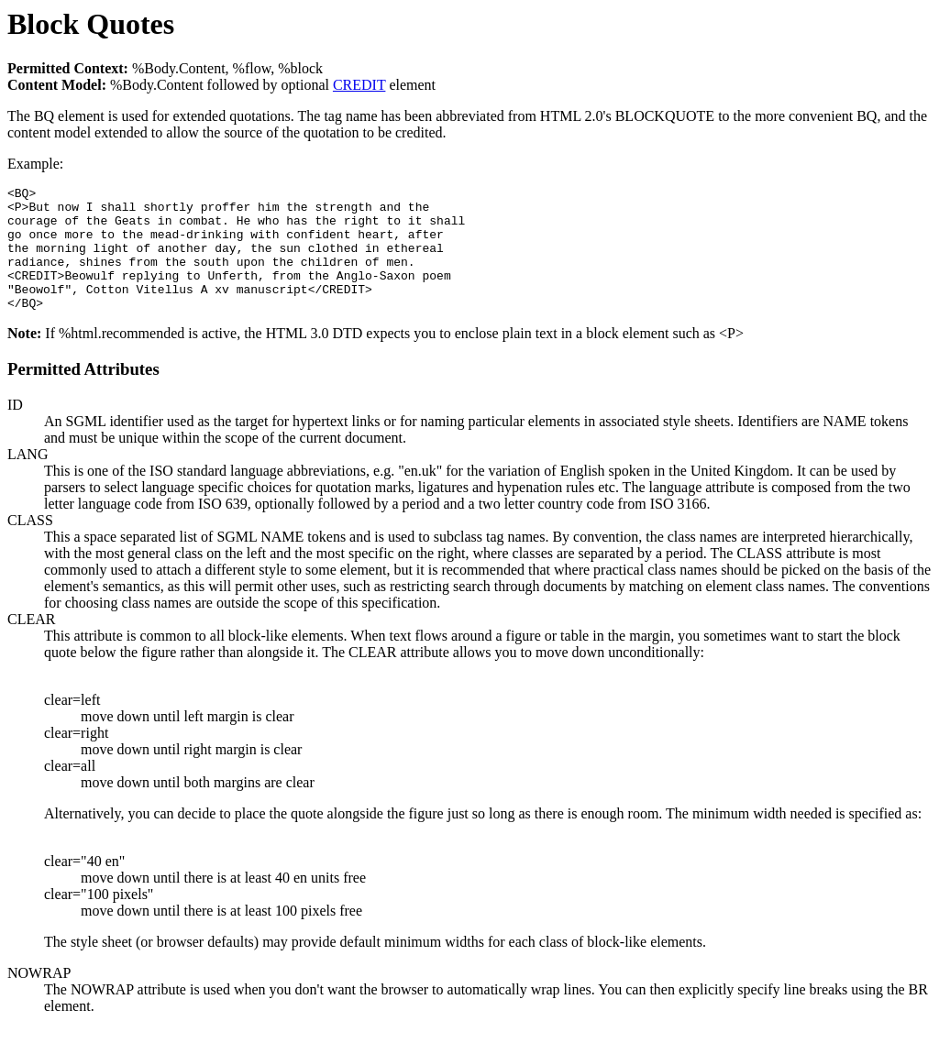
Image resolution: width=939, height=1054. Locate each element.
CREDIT (359, 85)
